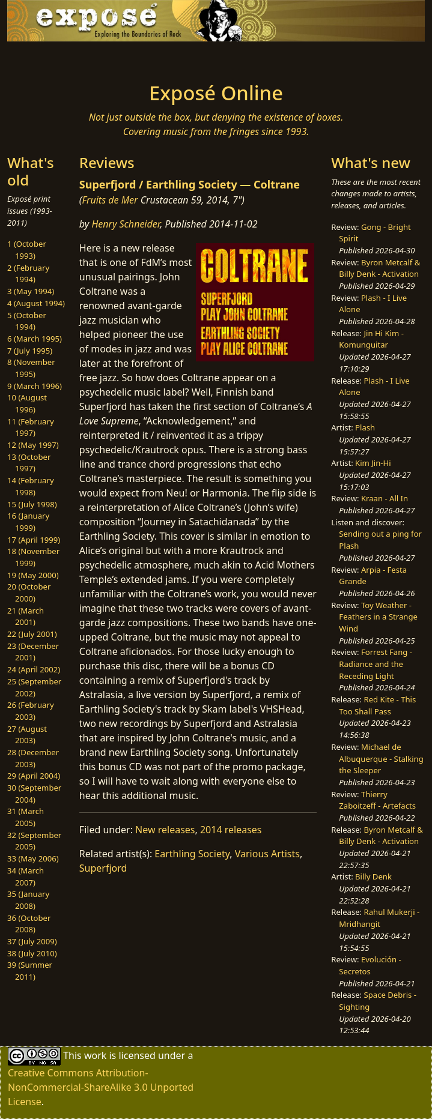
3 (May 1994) (30, 291)
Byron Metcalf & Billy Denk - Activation (379, 268)
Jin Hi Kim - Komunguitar (371, 339)
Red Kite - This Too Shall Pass (377, 705)
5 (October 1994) (26, 321)
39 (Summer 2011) (29, 970)
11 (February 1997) (30, 427)
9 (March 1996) (34, 386)
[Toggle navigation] (85, 58)
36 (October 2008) (28, 923)
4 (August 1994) (36, 303)
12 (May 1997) (33, 444)
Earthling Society (192, 853)
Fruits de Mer (110, 200)
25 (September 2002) (34, 687)
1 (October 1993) (26, 249)
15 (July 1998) (32, 504)
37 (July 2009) (32, 941)
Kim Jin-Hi (373, 462)
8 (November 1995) (31, 368)
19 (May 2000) (33, 575)
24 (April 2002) (33, 669)
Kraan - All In (384, 498)
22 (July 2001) (32, 634)
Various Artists (267, 853)
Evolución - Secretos (370, 965)
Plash (365, 427)
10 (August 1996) (27, 403)
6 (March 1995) (34, 338)
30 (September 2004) (34, 793)
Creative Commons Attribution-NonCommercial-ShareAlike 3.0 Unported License (100, 1087)
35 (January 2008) (28, 899)
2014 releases (231, 829)
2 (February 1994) (28, 273)
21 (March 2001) (25, 616)
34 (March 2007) (25, 876)
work (95, 1055)
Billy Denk (373, 876)
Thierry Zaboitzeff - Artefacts (377, 800)
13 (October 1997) (28, 462)
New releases (165, 829)
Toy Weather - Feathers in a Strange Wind (378, 617)
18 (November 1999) (33, 557)
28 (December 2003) (33, 758)
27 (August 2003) (27, 734)
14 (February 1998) (30, 486)
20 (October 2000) (28, 592)
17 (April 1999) (33, 539)
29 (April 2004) (33, 775)
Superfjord (103, 868)
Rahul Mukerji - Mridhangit (379, 917)
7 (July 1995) (29, 350)
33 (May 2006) (33, 858)
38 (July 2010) (32, 953)
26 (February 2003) (30, 710)
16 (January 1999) (28, 521)
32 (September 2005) (34, 841)
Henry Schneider (125, 224)
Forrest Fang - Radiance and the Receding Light (375, 664)
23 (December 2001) (33, 652)
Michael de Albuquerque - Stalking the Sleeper (381, 758)
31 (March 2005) (25, 817)
